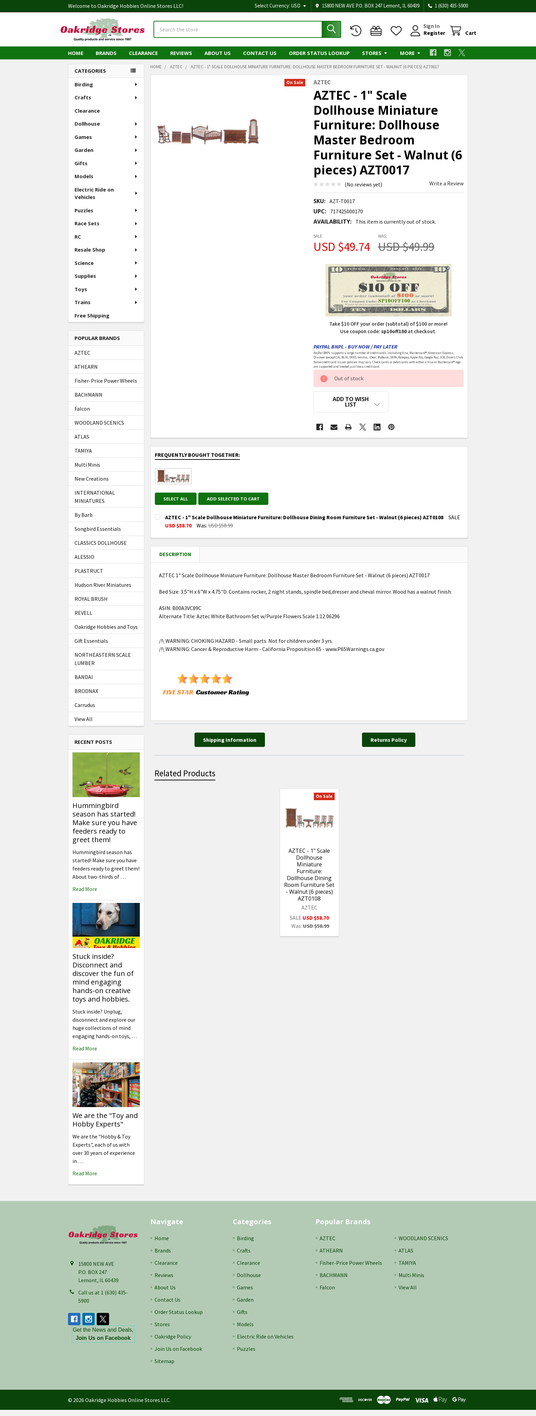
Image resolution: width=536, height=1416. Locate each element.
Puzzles (106, 216)
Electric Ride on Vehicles (106, 199)
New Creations (92, 484)
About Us (217, 59)
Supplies (106, 282)
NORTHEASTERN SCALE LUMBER (103, 664)
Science (106, 269)
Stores (375, 59)
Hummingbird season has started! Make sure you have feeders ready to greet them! (104, 828)
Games (106, 143)
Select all (175, 500)
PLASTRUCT (89, 577)
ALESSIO (84, 563)
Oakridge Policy (173, 1342)
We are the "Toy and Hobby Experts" (105, 1126)
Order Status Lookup (319, 59)
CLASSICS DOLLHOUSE (101, 549)
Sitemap (164, 1367)
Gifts (106, 169)
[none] (207, 137)
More (410, 59)
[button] (351, 407)
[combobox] (247, 33)
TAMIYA (83, 456)
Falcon (82, 414)
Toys (106, 295)
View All (84, 725)
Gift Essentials (91, 646)
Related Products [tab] (185, 774)
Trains (106, 308)
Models (106, 182)
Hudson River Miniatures (103, 590)
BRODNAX (86, 697)
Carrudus (85, 711)
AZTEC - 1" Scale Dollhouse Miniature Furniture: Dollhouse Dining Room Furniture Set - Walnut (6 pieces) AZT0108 (309, 876)
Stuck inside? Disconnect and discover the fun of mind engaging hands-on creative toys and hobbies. (103, 984)
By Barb (84, 521)
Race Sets (106, 229)
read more (84, 895)
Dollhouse (106, 129)
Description (175, 555)
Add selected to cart (236, 500)
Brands (106, 59)
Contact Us (260, 59)
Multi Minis (87, 470)
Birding (106, 90)
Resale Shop (106, 255)
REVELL (83, 618)
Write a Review (446, 189)
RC (106, 242)
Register (426, 36)
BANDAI (84, 683)
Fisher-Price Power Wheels (106, 386)
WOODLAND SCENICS (99, 428)
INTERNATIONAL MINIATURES (95, 502)
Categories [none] (90, 76)
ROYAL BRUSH (91, 604)
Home (75, 59)
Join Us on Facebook (178, 1354)
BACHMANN (89, 400)
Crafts (106, 103)
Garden (106, 156)
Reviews (181, 59)
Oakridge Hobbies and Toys (106, 632)
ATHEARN (86, 372)
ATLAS (82, 442)
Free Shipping (92, 321)
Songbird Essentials (98, 535)
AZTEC (82, 358)
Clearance (143, 59)
